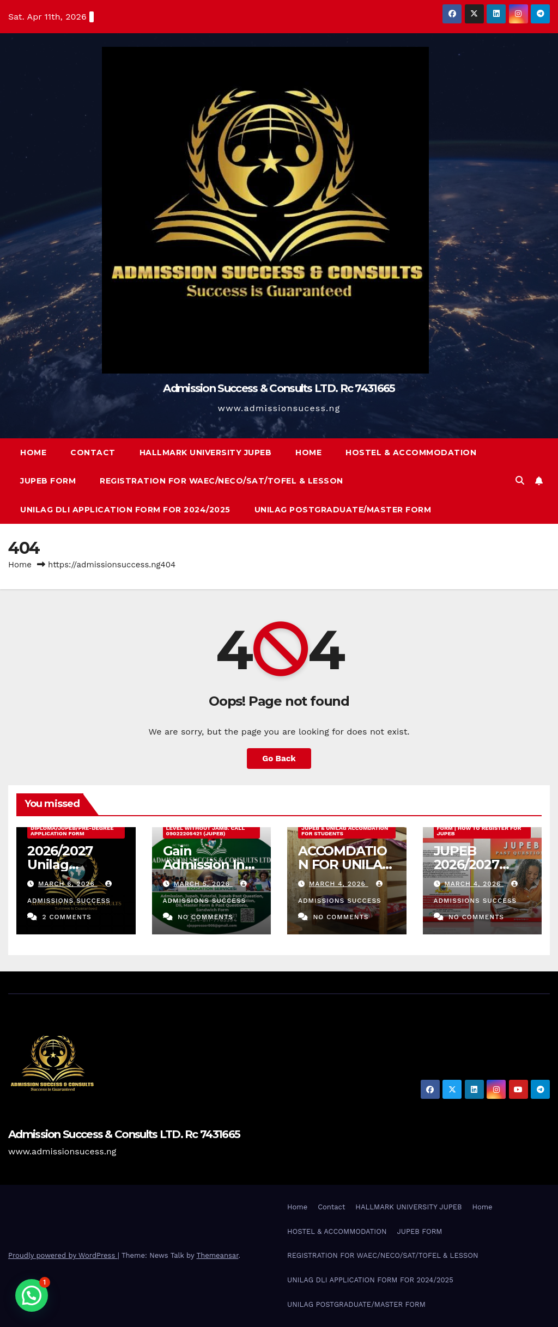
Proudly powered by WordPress (63, 1255)
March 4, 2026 (338, 884)
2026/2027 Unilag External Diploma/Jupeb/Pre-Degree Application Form (72, 828)
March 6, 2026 (68, 884)
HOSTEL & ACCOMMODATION (410, 452)
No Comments (205, 917)
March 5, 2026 (202, 884)
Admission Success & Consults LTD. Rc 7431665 (279, 388)
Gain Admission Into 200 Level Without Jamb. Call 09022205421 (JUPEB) (205, 828)
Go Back (279, 758)
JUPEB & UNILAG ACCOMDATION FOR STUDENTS (344, 830)
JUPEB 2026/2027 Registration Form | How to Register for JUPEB (482, 828)
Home (33, 452)
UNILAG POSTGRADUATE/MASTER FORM (343, 510)
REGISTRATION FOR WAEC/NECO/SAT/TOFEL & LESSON (221, 481)
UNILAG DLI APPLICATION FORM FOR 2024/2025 (125, 510)
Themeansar (218, 1255)
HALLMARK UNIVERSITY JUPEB (206, 452)
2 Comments (66, 917)
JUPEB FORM (48, 481)
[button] (519, 480)
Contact (93, 452)
